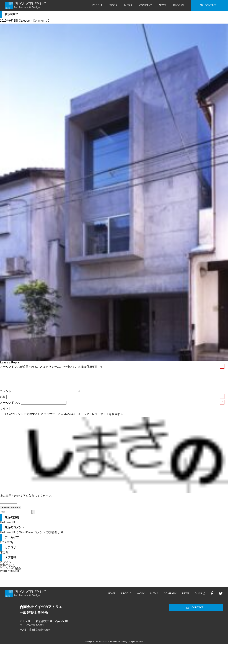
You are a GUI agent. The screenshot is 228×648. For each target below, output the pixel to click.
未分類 (4, 556)
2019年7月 (7, 546)
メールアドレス (10, 406)
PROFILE (97, 5)
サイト (4, 412)
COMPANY (145, 5)
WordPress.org (9, 575)
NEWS (162, 5)
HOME (111, 597)
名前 (3, 401)
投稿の (7, 569)
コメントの (10, 572)
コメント (5, 395)
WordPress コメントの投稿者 (38, 536)
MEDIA (128, 5)
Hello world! (7, 526)
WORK (113, 5)
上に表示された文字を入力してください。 (27, 500)
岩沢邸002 (11, 14)
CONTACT (208, 5)
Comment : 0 (41, 20)
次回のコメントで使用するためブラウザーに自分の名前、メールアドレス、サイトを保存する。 (65, 418)
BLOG (178, 5)
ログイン (5, 566)
